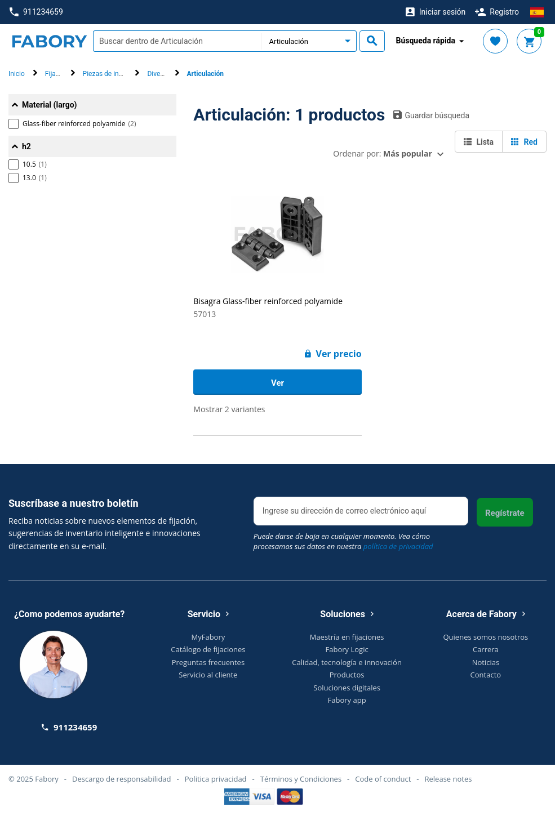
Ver (277, 383)
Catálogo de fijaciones (208, 649)
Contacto (485, 675)
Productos (347, 675)
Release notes (448, 779)
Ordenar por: (382, 153)
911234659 (36, 12)
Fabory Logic (347, 649)
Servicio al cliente (208, 675)
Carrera (486, 649)
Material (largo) (49, 104)
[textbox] (177, 41)
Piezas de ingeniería (113, 74)
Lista (479, 141)
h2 (26, 146)
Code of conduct (383, 779)
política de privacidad (398, 546)
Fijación (57, 74)
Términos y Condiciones (300, 779)
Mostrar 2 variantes (229, 409)
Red (524, 141)
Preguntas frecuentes (208, 662)
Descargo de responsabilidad (121, 779)
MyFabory (208, 637)
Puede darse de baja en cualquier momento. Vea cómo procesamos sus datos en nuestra (343, 541)
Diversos (160, 74)
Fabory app (347, 700)
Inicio (16, 74)
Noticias (485, 662)
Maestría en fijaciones (347, 637)
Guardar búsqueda (431, 115)
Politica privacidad (216, 779)
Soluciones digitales (346, 688)
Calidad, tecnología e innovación (347, 662)
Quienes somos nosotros (486, 637)
